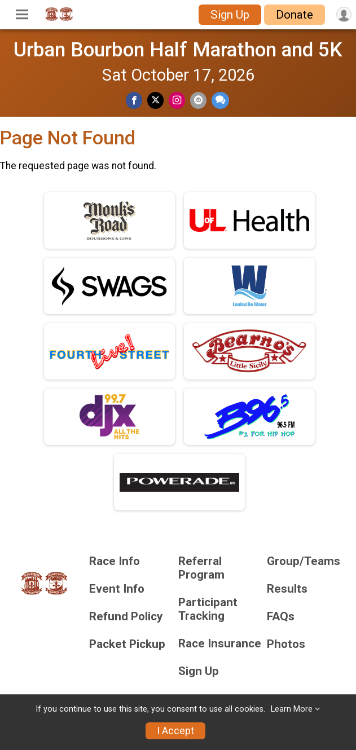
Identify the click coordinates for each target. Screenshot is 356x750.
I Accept (175, 730)
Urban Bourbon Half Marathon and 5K (178, 49)
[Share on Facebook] (134, 100)
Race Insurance (219, 643)
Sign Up (229, 14)
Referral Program (201, 568)
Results (287, 589)
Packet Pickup (127, 644)
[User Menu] (343, 14)
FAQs (281, 616)
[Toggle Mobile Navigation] (22, 15)
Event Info (116, 589)
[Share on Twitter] (155, 100)
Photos (286, 644)
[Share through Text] (220, 100)
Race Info (114, 561)
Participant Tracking (208, 609)
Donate (294, 14)
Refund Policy (125, 616)
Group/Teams (303, 561)
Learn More (292, 709)
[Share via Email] (198, 100)
